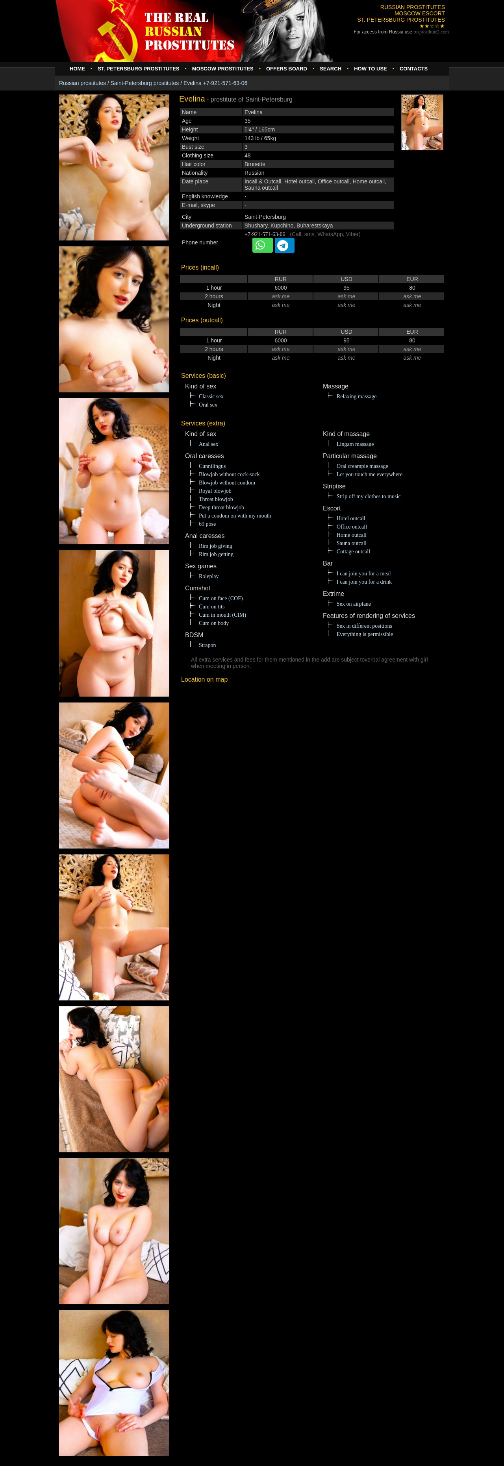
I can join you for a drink (364, 582)
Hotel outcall (351, 518)
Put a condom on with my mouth (235, 516)
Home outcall (352, 535)
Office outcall (352, 527)
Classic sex (211, 396)
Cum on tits (211, 607)
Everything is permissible (365, 634)
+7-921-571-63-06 (265, 234)
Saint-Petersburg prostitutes (145, 83)
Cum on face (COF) (221, 598)
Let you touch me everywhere (369, 474)
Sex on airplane (354, 604)
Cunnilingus (212, 466)
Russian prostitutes (82, 83)
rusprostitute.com (431, 32)
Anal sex (208, 444)
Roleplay (209, 576)
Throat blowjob (216, 499)
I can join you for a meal (364, 574)
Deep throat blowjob (221, 507)
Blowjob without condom (227, 483)
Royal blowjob (215, 491)
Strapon (207, 645)
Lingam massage (355, 444)
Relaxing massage (356, 396)
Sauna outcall (352, 543)
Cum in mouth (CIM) (222, 615)
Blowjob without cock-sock (229, 474)
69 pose (207, 524)
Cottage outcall (353, 552)
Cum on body (214, 623)
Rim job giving (215, 546)
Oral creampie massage (362, 466)
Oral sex (208, 405)
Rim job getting (216, 554)
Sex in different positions (364, 626)
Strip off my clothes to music (369, 496)
